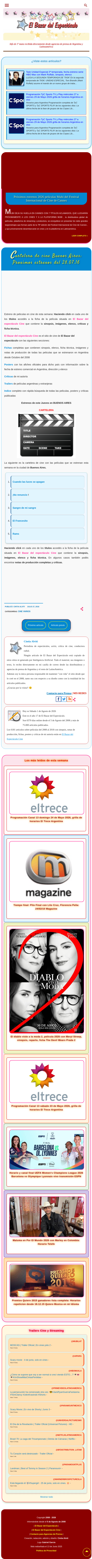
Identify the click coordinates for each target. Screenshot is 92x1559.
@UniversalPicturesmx (69, 1420)
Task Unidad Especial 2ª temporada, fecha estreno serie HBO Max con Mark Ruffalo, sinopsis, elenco (54, 73)
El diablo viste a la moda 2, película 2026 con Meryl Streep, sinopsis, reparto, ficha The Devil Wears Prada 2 (46, 1038)
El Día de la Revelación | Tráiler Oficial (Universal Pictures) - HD (41, 1424)
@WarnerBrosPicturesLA (67, 1479)
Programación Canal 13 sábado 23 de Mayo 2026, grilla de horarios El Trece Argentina (46, 1108)
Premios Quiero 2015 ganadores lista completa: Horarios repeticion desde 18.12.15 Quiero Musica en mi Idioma (46, 1302)
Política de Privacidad (46, 1551)
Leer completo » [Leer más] (80, 236)
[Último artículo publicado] (46, 170)
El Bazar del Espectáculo (46, 1526)
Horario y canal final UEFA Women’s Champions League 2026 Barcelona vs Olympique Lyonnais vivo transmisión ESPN (46, 1175)
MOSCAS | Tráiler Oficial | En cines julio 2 (30, 1345)
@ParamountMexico (71, 1406)
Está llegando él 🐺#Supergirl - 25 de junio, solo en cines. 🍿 (39, 1483)
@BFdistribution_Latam (69, 1450)
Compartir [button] (83, 609)
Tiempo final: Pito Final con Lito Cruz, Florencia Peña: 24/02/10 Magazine (46, 907)
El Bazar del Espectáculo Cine (46, 1530)
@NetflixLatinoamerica (69, 1435)
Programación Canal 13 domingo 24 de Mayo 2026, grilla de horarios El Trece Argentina (46, 819)
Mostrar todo (46, 1497)
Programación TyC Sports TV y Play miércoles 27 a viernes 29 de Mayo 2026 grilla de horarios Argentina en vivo (54, 97)
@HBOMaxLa (75, 1371)
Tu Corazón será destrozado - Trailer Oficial (31, 1453)
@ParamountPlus (72, 1465)
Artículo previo (58, 625)
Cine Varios (24, 611)
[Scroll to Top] (87, 1552)
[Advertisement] (46, 291)
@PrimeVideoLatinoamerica (66, 1388)
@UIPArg (77, 1356)
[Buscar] (85, 5)
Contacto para (46, 1534)
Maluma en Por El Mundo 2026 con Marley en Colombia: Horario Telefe (46, 1242)
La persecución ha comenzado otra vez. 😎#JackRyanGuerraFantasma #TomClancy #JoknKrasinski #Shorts (44, 1393)
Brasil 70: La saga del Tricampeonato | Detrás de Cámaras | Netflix (42, 1439)
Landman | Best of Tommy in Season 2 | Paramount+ (35, 1468)
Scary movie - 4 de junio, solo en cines (29, 1360)
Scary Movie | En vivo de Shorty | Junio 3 (30, 1409)
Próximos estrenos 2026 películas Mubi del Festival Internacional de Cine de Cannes (46, 198)
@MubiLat (76, 1341)
